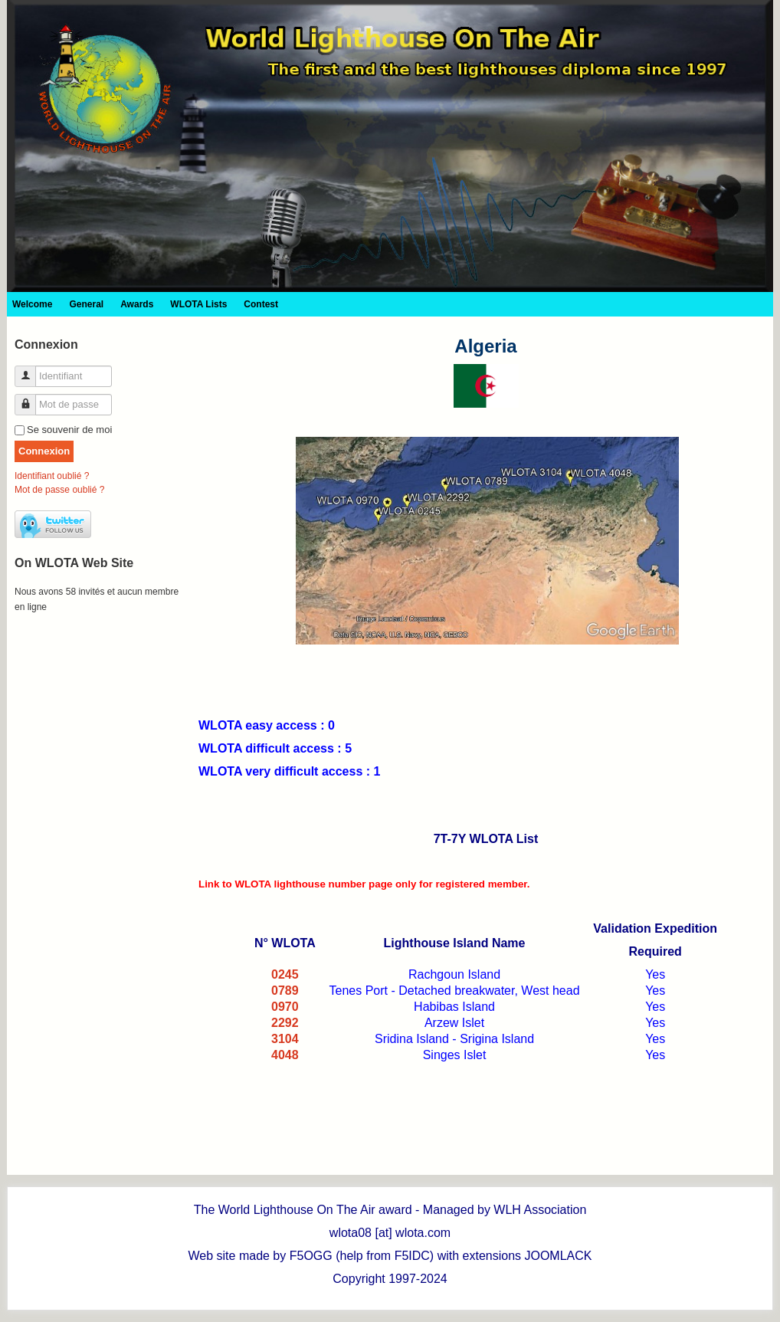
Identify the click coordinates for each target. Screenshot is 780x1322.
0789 (285, 990)
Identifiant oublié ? (52, 476)
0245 (285, 974)
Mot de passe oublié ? (59, 489)
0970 (285, 1006)
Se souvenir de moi (69, 429)
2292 (285, 1022)
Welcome (32, 304)
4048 (285, 1054)
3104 (285, 1038)
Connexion (44, 451)
